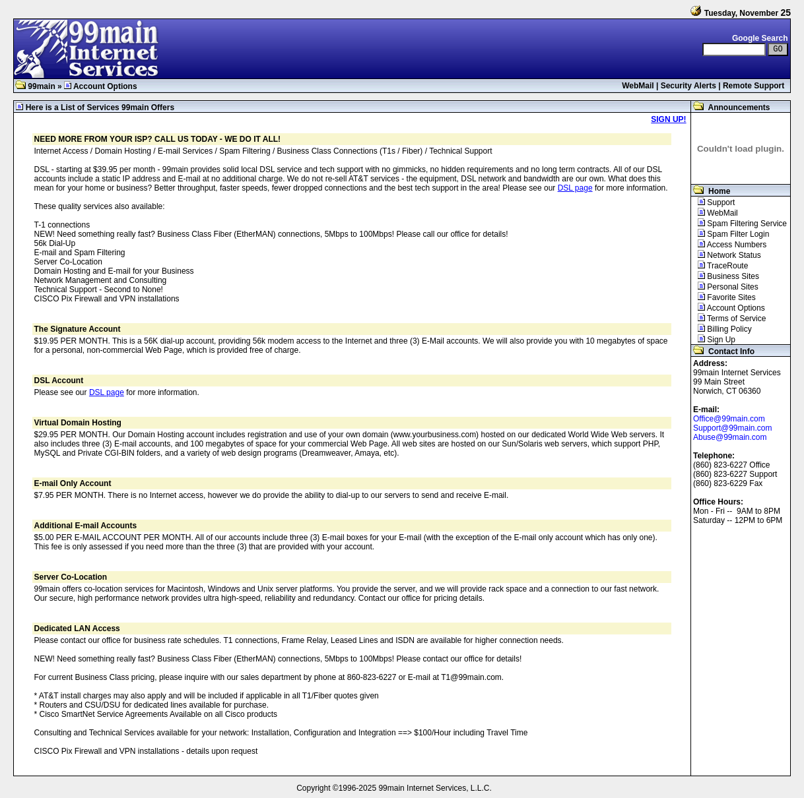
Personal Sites (724, 287)
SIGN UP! (668, 119)
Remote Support (753, 85)
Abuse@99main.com (730, 437)
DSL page (575, 188)
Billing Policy (721, 329)
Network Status (726, 255)
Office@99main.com (729, 418)
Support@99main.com (732, 428)
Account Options (728, 308)
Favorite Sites (723, 297)
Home (710, 191)
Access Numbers (728, 244)
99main (35, 86)
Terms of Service (728, 318)
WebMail (637, 85)
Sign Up (713, 339)
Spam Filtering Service (739, 223)
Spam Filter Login (730, 234)
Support (713, 202)
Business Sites (725, 276)
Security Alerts (688, 85)
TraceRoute (719, 265)
